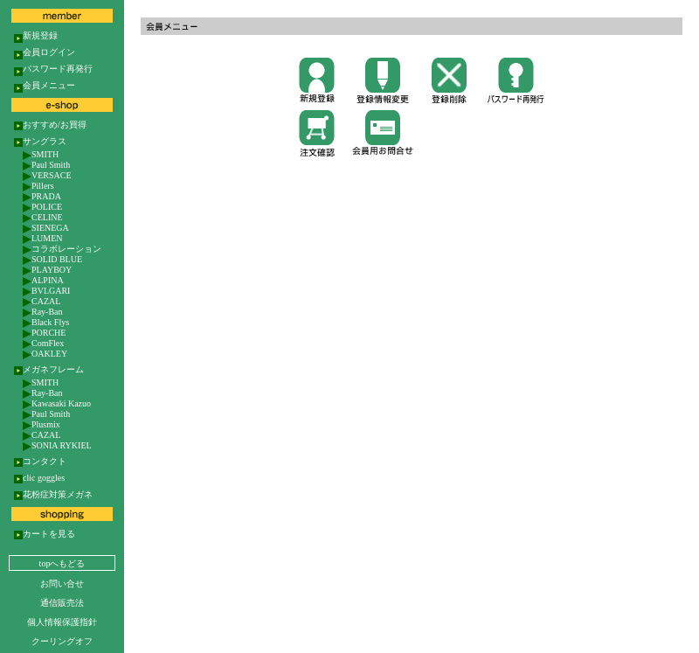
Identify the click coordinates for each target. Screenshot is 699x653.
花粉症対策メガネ (53, 494)
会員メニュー (44, 84)
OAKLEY (45, 353)
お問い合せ (62, 583)
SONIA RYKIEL (57, 444)
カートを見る (44, 533)
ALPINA (43, 279)
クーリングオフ (62, 641)
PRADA (42, 195)
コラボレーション (62, 248)
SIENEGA (46, 227)
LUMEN (43, 237)
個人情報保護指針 (62, 622)
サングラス (40, 140)
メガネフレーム (49, 369)
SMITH (41, 153)
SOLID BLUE (52, 258)
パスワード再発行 (53, 68)
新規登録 (36, 35)
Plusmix (41, 423)
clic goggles (39, 477)
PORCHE (44, 332)
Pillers (38, 185)
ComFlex (43, 342)
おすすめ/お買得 (50, 124)
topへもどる (62, 563)
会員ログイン (44, 51)
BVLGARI (46, 290)
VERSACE (47, 174)
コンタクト (40, 460)
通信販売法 (62, 603)
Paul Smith (46, 164)
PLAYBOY (47, 269)
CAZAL (41, 300)
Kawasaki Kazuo (57, 402)
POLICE (42, 206)
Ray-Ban (43, 311)
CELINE (43, 216)
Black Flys (46, 321)
